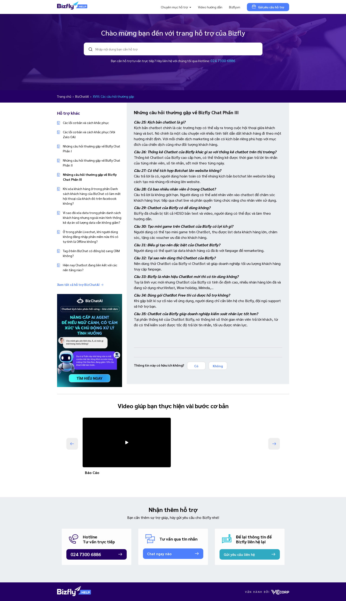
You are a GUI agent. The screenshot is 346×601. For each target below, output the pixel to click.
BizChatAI (82, 96)
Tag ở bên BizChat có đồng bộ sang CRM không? (91, 253)
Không (218, 366)
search (90, 49)
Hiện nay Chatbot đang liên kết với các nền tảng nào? (90, 267)
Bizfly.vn (234, 7)
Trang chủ (64, 96)
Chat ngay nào (159, 553)
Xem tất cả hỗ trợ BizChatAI (80, 284)
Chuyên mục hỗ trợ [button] (174, 7)
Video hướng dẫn (210, 7)
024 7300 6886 (222, 60)
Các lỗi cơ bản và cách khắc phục (86, 122)
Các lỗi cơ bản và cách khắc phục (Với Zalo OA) (89, 134)
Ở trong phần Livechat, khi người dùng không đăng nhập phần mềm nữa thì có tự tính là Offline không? (90, 237)
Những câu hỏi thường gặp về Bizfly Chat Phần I (91, 148)
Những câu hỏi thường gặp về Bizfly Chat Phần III (90, 176)
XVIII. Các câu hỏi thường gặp (113, 96)
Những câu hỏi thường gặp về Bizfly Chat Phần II (91, 162)
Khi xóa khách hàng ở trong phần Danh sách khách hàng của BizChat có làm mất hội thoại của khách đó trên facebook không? (92, 196)
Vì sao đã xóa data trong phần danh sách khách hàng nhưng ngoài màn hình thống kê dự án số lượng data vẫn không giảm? (92, 217)
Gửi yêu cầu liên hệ (239, 554)
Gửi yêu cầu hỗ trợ (268, 7)
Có (196, 366)
